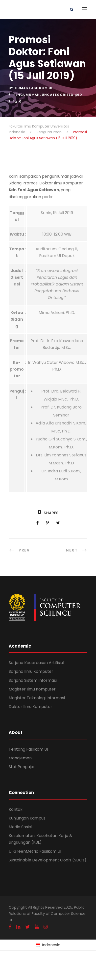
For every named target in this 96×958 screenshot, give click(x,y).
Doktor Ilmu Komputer (30, 706)
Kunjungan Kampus (27, 818)
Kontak (16, 809)
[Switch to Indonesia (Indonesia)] (48, 945)
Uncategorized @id (62, 94)
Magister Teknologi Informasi (37, 698)
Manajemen (20, 758)
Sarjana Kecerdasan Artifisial (36, 663)
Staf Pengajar (22, 767)
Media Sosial (20, 827)
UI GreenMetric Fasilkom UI (35, 851)
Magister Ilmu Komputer (32, 689)
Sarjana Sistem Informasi (33, 680)
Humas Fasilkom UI (33, 88)
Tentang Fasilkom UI (28, 749)
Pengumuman (26, 94)
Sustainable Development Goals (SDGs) (47, 860)
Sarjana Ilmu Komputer (31, 671)
